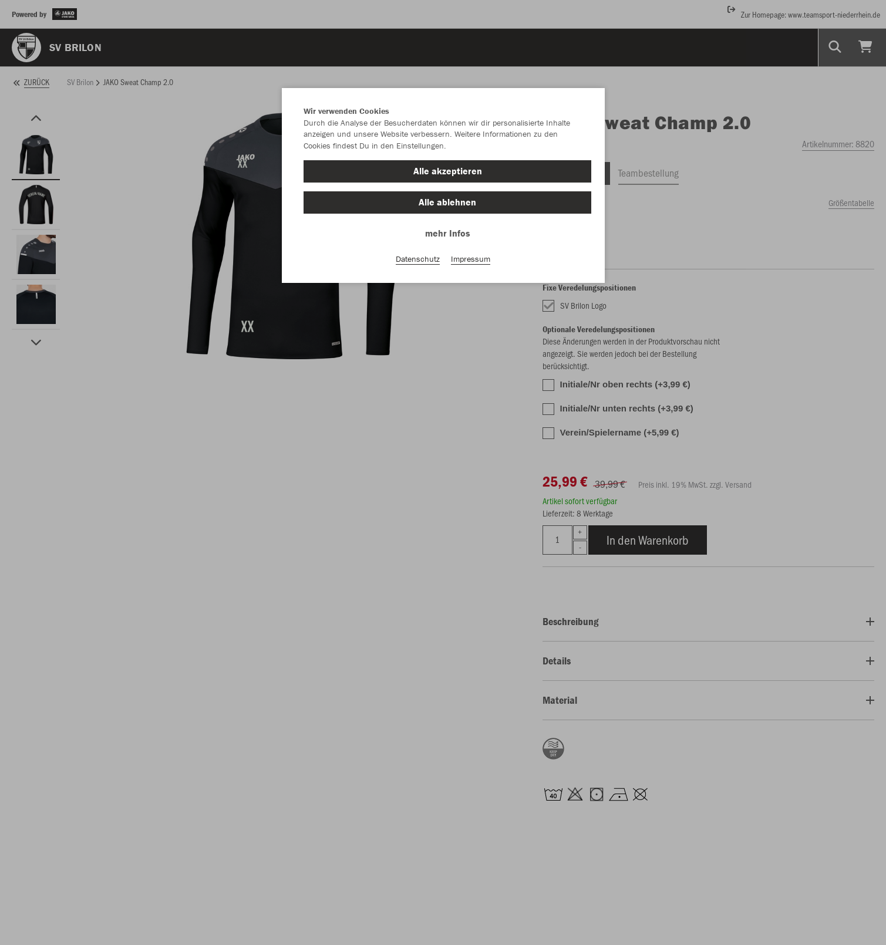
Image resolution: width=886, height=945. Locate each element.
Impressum (470, 259)
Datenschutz (418, 259)
